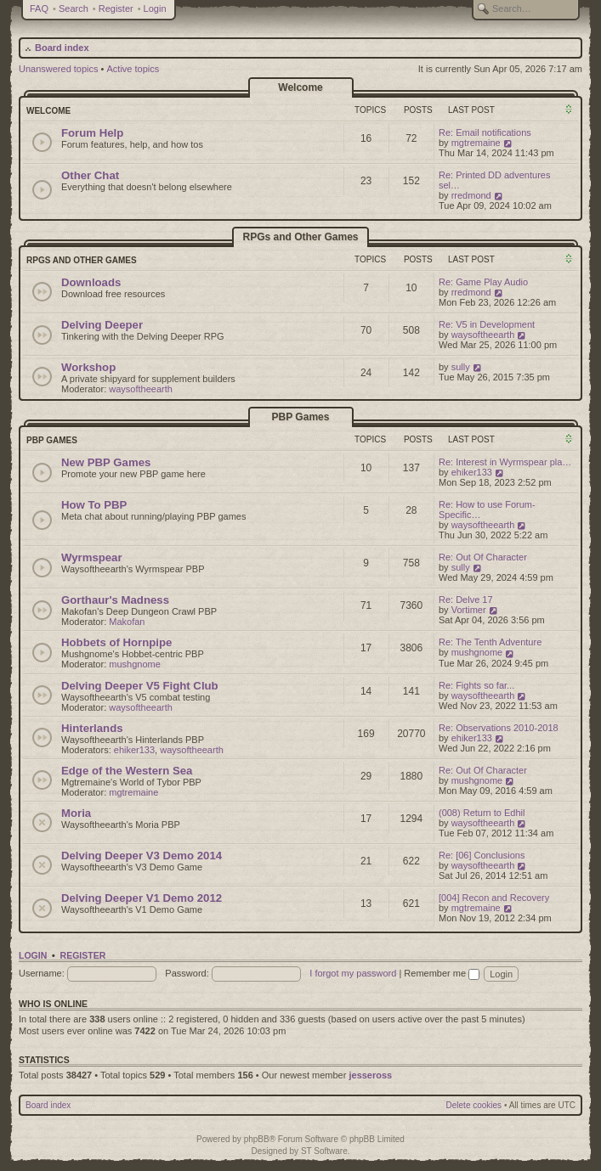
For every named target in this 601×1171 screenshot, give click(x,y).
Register (116, 8)
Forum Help (92, 133)
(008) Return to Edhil (482, 813)
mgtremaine (476, 143)
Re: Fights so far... (476, 685)
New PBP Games (105, 462)
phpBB (256, 1139)
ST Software (324, 1151)
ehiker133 (471, 472)
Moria (76, 813)
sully (460, 367)
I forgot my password (352, 973)
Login (155, 8)
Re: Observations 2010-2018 (498, 728)
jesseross (370, 1075)
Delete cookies (474, 1105)
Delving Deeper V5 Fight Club (139, 685)
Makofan (127, 621)
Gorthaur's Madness (115, 600)
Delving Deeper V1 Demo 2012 (141, 898)
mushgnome (135, 664)
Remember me (441, 973)
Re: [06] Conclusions (482, 855)
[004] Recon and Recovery (494, 897)
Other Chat (90, 175)
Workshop (88, 367)
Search (73, 8)
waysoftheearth (483, 334)
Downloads (91, 282)
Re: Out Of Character (483, 557)
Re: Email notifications (485, 132)
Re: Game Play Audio (483, 282)
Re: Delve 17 (466, 599)
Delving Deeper (102, 324)
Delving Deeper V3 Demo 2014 (141, 855)
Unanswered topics (59, 69)
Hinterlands (92, 728)
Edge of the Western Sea (126, 770)
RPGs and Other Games (300, 237)
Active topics (133, 69)
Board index (62, 47)
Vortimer (468, 610)
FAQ (39, 8)
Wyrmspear (91, 557)
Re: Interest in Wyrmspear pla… (505, 462)
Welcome (300, 87)
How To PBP (94, 504)
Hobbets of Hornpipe (116, 642)
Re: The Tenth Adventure (490, 642)
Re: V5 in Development (487, 324)
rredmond (471, 195)
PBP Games (301, 417)
